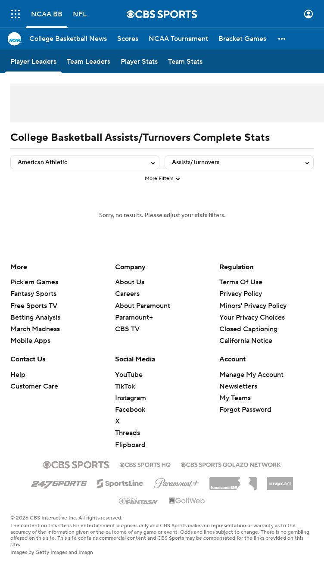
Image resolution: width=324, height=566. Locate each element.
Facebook (130, 409)
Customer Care (34, 386)
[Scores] (127, 39)
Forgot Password (245, 409)
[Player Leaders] (33, 61)
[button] (282, 39)
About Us (129, 282)
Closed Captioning (248, 329)
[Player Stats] (139, 61)
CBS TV (127, 329)
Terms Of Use (240, 282)
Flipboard (130, 445)
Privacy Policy (240, 293)
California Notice (245, 340)
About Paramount (142, 306)
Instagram (130, 398)
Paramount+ (134, 317)
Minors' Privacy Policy (253, 306)
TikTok (125, 386)
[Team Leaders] (88, 61)
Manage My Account (251, 374)
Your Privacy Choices (252, 317)
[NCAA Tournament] (178, 39)
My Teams (235, 398)
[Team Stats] (185, 61)
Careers (127, 293)
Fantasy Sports (33, 293)
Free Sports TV (33, 306)
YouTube (129, 374)
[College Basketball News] (68, 39)
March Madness (35, 329)
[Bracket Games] (242, 39)
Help (17, 374)
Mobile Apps (30, 340)
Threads (127, 433)
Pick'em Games (34, 282)
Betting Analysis (35, 317)
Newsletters (238, 386)
